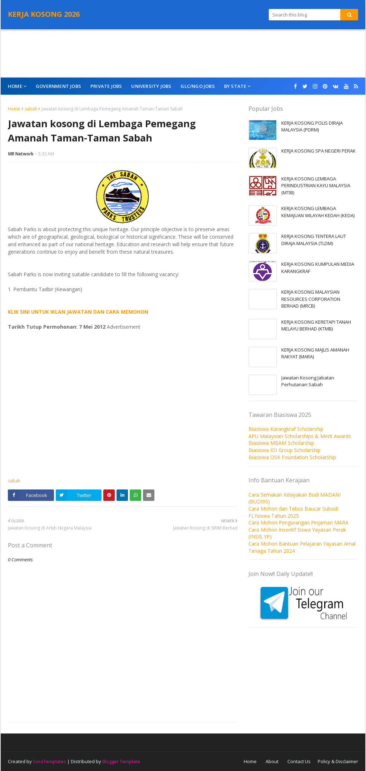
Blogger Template (121, 761)
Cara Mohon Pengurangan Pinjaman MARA (298, 522)
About (272, 761)
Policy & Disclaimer (338, 761)
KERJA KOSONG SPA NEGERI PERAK (318, 151)
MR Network (21, 154)
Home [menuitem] (15, 86)
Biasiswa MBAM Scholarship (281, 442)
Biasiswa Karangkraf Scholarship (285, 429)
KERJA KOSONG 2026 (44, 14)
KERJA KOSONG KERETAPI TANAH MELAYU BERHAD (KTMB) (316, 325)
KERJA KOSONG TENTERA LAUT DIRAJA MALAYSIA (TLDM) (313, 240)
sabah (31, 109)
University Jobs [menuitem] (151, 86)
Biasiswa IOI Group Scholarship (284, 450)
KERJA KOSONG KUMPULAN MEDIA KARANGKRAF (317, 267)
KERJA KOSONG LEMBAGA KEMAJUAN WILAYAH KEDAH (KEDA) (318, 212)
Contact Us (299, 761)
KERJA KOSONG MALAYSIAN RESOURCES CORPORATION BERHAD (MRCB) (310, 299)
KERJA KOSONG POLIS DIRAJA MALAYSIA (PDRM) (312, 126)
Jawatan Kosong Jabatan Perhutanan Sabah (307, 381)
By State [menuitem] (235, 86)
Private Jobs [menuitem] (106, 86)
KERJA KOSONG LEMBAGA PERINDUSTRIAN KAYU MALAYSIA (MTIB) (315, 185)
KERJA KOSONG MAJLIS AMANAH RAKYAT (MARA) (315, 353)
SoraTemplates (49, 761)
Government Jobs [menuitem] (58, 86)
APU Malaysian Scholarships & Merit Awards (299, 436)
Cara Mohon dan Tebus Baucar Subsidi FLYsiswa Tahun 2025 (293, 512)
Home (14, 109)
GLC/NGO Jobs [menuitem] (197, 86)
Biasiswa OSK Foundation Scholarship (292, 457)
